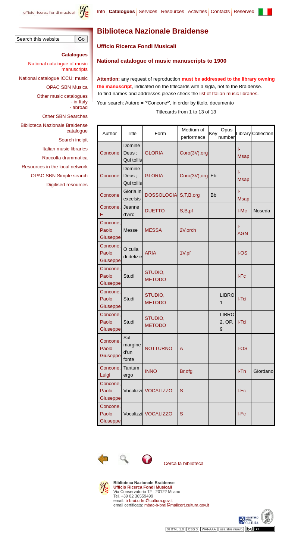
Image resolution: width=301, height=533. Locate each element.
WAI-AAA (209, 529)
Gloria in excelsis (132, 195)
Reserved (243, 11)
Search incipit (73, 140)
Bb (213, 195)
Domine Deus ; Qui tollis (132, 153)
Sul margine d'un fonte (132, 348)
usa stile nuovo (231, 529)
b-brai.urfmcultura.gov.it (149, 500)
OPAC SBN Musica (67, 87)
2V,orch (188, 230)
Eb (213, 175)
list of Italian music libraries (228, 93)
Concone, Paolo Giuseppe (110, 230)
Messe (130, 230)
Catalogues (75, 54)
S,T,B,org (190, 195)
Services (148, 11)
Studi (129, 276)
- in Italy (79, 102)
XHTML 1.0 (175, 529)
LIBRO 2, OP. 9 (227, 322)
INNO (151, 371)
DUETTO (154, 210)
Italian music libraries (65, 149)
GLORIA (154, 153)
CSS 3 (193, 529)
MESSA (153, 230)
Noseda (261, 210)
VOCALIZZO (158, 390)
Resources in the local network (55, 166)
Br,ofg (186, 371)
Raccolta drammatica (65, 157)
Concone (109, 153)
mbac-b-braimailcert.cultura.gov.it (176, 505)
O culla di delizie (132, 252)
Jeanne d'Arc (131, 210)
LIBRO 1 (227, 298)
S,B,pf (186, 210)
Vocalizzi (132, 390)
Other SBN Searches (65, 116)
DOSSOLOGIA (161, 195)
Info (101, 11)
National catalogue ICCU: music (53, 78)
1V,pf (185, 253)
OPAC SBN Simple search (59, 175)
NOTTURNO (158, 348)
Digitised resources (67, 184)
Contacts (220, 11)
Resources (172, 11)
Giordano (263, 371)
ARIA (150, 253)
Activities (197, 11)
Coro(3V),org (194, 153)
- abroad (79, 107)
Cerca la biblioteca (184, 463)
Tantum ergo (131, 371)
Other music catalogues (62, 96)
